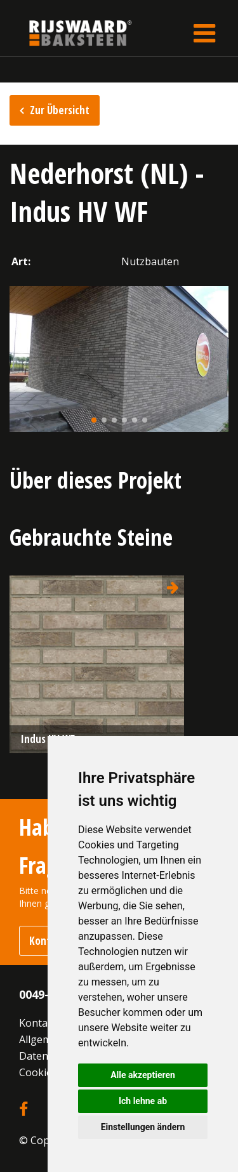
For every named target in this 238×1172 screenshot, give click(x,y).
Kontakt (38, 1023)
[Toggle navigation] (204, 33)
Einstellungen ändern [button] (143, 1127)
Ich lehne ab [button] (143, 1101)
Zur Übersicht (59, 110)
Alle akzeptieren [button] (142, 1075)
